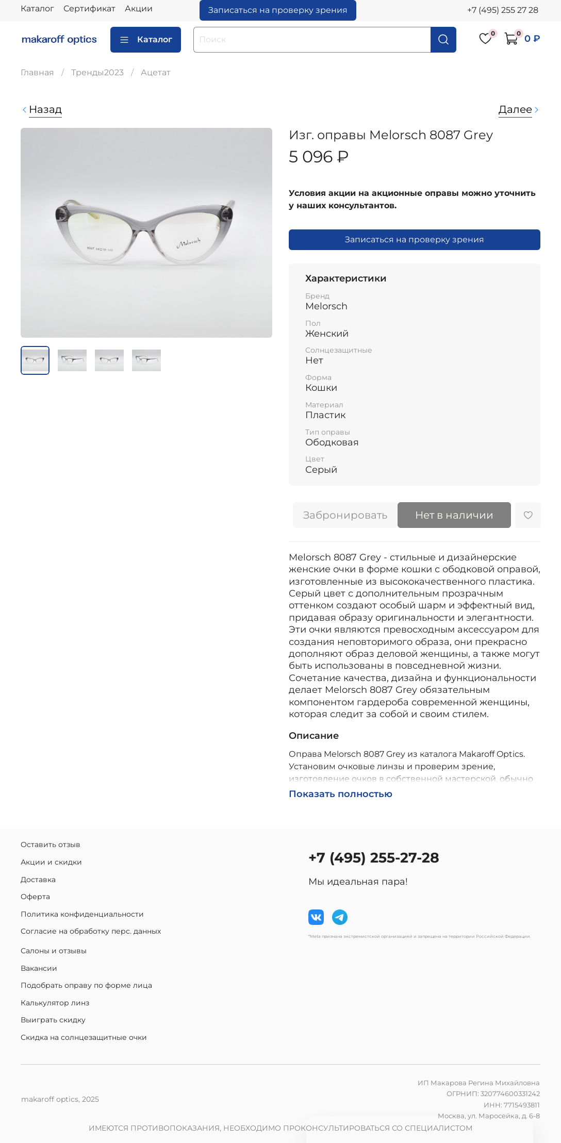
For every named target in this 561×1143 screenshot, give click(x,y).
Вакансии (39, 968)
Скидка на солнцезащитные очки (84, 1037)
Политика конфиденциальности (82, 914)
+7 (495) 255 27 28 (502, 10)
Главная (37, 72)
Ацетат (156, 72)
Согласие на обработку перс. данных (91, 931)
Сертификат (89, 8)
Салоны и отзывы (54, 950)
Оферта (35, 896)
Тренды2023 (97, 72)
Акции (139, 8)
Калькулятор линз (55, 1002)
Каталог (37, 8)
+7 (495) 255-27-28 (373, 857)
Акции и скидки (51, 862)
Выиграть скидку (53, 1019)
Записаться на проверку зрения (278, 10)
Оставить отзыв (50, 844)
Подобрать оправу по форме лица (86, 985)
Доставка (38, 879)
